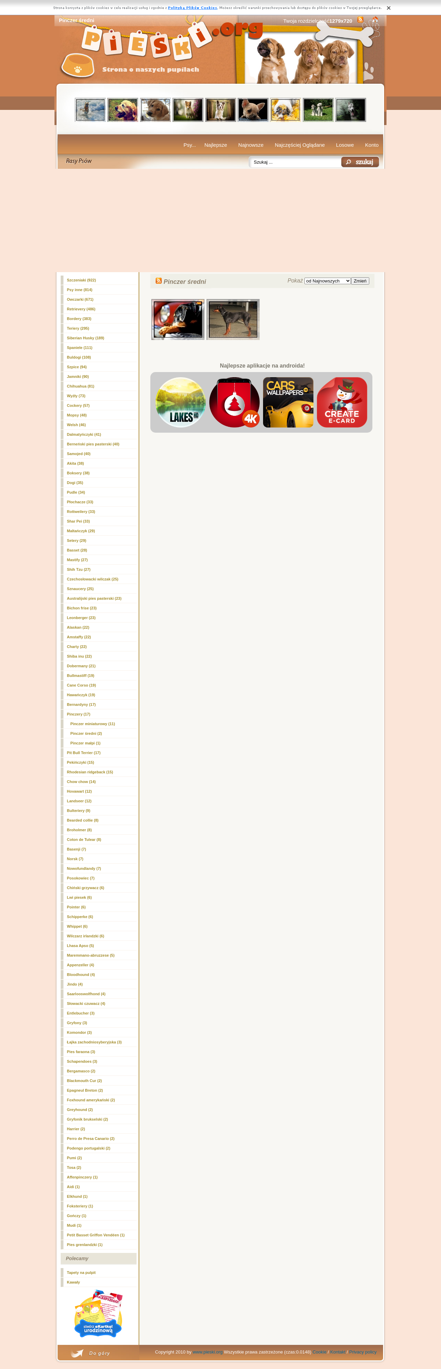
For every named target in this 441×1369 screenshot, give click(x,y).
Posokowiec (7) (80, 878)
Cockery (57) (78, 405)
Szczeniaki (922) (81, 280)
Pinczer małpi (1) (85, 743)
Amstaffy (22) (79, 637)
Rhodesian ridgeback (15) (90, 772)
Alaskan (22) (78, 627)
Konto (372, 145)
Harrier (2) (76, 1129)
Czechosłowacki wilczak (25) (92, 579)
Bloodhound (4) (81, 974)
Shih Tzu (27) (78, 569)
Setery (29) (76, 540)
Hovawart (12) (79, 791)
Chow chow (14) (81, 782)
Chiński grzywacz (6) (85, 888)
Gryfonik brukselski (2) (87, 1119)
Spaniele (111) (79, 348)
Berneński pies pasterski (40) (93, 444)
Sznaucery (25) (80, 589)
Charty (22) (77, 647)
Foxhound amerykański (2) (91, 1100)
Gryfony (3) (77, 1023)
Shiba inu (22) (79, 656)
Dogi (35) (75, 483)
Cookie (319, 1352)
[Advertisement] (220, 220)
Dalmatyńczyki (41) (84, 434)
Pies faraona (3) (81, 1052)
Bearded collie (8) (83, 820)
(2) (86, 733)
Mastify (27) (77, 560)
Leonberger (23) (81, 618)
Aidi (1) (73, 1187)
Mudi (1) (74, 1225)
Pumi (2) (74, 1158)
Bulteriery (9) (78, 811)
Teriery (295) (78, 328)
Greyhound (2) (80, 1110)
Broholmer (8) (79, 830)
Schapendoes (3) (82, 1061)
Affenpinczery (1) (82, 1177)
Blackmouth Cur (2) (84, 1081)
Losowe (345, 145)
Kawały (73, 1282)
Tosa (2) (74, 1167)
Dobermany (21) (81, 666)
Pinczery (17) (78, 714)
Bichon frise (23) (82, 608)
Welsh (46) (76, 425)
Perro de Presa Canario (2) (90, 1138)
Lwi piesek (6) (79, 897)
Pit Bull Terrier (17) (84, 753)
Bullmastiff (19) (80, 675)
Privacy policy (363, 1352)
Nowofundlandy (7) (84, 868)
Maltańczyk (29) (81, 531)
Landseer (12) (79, 801)
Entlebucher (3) (80, 1013)
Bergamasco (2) (81, 1071)
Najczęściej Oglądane (300, 145)
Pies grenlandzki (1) (84, 1245)
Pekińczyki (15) (80, 762)
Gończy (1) (76, 1216)
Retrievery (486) (81, 309)
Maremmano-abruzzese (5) (90, 955)
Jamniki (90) (78, 376)
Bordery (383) (79, 319)
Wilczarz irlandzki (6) (85, 936)
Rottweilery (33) (81, 511)
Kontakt (337, 1352)
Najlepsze (215, 145)
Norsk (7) (75, 859)
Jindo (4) (75, 984)
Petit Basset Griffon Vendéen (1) (95, 1235)
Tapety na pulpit (81, 1272)
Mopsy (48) (77, 415)
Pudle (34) (76, 492)
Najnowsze (250, 145)
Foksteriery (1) (80, 1206)
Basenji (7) (76, 849)
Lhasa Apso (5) (80, 946)
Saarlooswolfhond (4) (86, 994)
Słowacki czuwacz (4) (86, 1003)
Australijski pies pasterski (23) (94, 598)
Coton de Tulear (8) (84, 839)
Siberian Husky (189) (85, 338)
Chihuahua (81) (80, 386)
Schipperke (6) (80, 917)
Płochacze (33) (80, 502)
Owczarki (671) (80, 299)
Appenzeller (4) (80, 965)
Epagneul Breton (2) (85, 1090)
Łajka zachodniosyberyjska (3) (94, 1042)
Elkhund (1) (77, 1196)
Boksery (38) (78, 473)
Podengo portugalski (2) (88, 1148)
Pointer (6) (76, 907)
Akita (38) (75, 463)
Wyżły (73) (76, 396)
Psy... (189, 145)
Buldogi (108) (79, 357)
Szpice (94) (77, 367)
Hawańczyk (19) (81, 695)
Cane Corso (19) (81, 685)
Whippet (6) (77, 926)
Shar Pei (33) (78, 521)
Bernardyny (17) (81, 704)
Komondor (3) (79, 1032)
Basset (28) (77, 550)
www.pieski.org (208, 1352)
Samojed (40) (78, 454)
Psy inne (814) (79, 290)
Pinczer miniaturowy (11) (92, 724)
